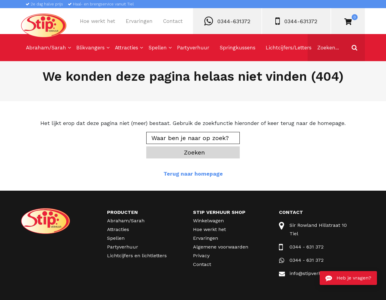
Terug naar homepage (193, 173)
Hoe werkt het (97, 21)
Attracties (126, 48)
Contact (173, 21)
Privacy (201, 255)
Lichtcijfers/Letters (289, 48)
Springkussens (237, 48)
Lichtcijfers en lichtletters (137, 255)
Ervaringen (139, 21)
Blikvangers (90, 48)
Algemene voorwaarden (220, 247)
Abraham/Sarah (46, 48)
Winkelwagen (208, 220)
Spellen (157, 48)
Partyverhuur (193, 48)
